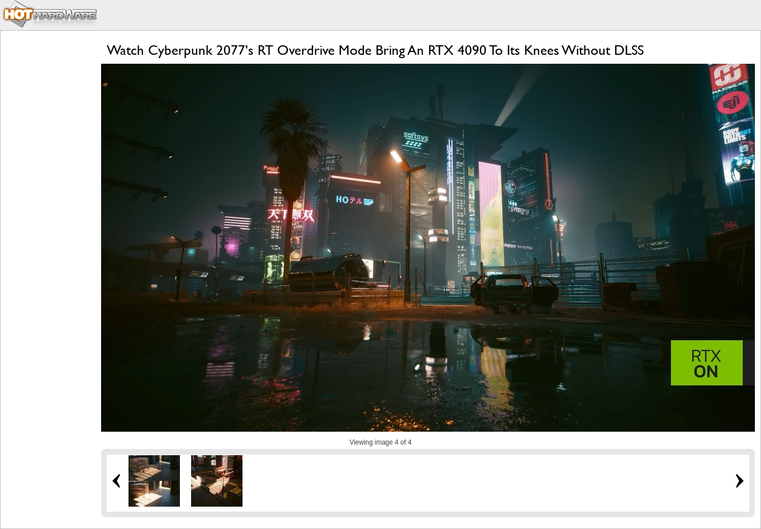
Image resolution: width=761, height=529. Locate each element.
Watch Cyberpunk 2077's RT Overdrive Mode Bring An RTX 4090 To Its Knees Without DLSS (375, 50)
